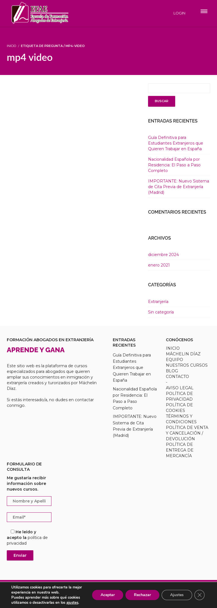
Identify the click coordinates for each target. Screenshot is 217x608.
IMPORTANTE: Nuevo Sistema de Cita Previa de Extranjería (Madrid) (178, 187)
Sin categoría (161, 312)
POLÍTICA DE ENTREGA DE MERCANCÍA (180, 450)
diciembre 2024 (163, 254)
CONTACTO (177, 376)
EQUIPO (174, 359)
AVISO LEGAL (180, 387)
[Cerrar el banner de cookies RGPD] (199, 595)
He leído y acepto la (27, 537)
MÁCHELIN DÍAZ (183, 353)
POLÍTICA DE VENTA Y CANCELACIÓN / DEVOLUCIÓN (187, 433)
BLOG (172, 370)
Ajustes (177, 595)
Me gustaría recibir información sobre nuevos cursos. (26, 483)
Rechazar (142, 595)
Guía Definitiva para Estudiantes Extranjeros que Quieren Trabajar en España (175, 143)
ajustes (72, 602)
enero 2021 (159, 265)
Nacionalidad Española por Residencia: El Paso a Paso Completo (174, 165)
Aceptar (108, 595)
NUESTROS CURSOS (187, 365)
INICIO (173, 348)
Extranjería (158, 301)
